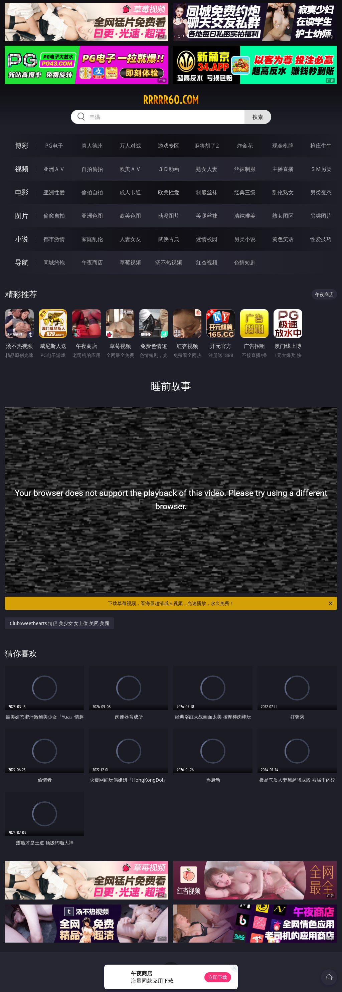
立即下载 (217, 977)
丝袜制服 (244, 169)
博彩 (21, 145)
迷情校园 (206, 239)
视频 (21, 168)
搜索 (257, 117)
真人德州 (92, 145)
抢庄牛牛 (321, 145)
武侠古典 (168, 239)
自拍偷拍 (92, 169)
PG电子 (54, 145)
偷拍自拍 (92, 192)
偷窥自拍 (54, 215)
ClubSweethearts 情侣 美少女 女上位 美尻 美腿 (59, 623)
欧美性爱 (168, 192)
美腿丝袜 (206, 215)
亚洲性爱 (54, 192)
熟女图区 (283, 215)
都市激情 (54, 239)
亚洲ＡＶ (54, 169)
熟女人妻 (206, 169)
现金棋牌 (283, 145)
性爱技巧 (321, 239)
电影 (21, 192)
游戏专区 (168, 145)
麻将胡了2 (206, 145)
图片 (21, 215)
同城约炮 (54, 262)
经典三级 (244, 192)
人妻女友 (130, 239)
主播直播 (283, 169)
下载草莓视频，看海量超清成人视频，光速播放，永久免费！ (221, 603)
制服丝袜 (206, 192)
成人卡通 (130, 192)
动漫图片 (168, 215)
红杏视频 (206, 262)
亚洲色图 (92, 215)
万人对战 (130, 145)
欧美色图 (130, 215)
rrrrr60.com (171, 100)
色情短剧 (244, 262)
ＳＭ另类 (321, 169)
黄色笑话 (283, 239)
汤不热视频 (168, 262)
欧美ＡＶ (130, 169)
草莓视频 (130, 262)
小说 (21, 238)
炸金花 (245, 145)
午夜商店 (92, 262)
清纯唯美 (244, 215)
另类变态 (321, 192)
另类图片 (321, 215)
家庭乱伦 (92, 239)
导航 (21, 262)
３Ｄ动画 (168, 169)
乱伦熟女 (283, 192)
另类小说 (244, 239)
